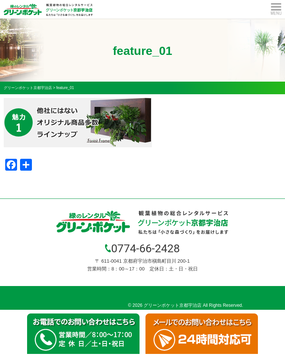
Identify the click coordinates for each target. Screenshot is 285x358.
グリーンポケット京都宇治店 (173, 305)
